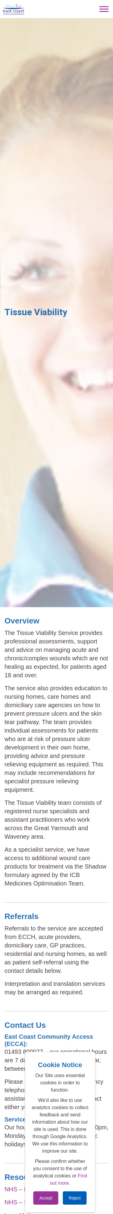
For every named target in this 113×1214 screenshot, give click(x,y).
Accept (45, 1198)
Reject (75, 1198)
